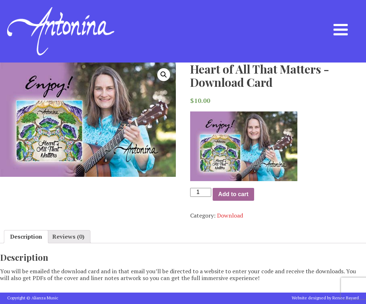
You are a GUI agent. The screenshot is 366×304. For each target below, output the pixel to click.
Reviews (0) (68, 236)
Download (230, 215)
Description (26, 236)
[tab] (26, 236)
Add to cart (233, 194)
